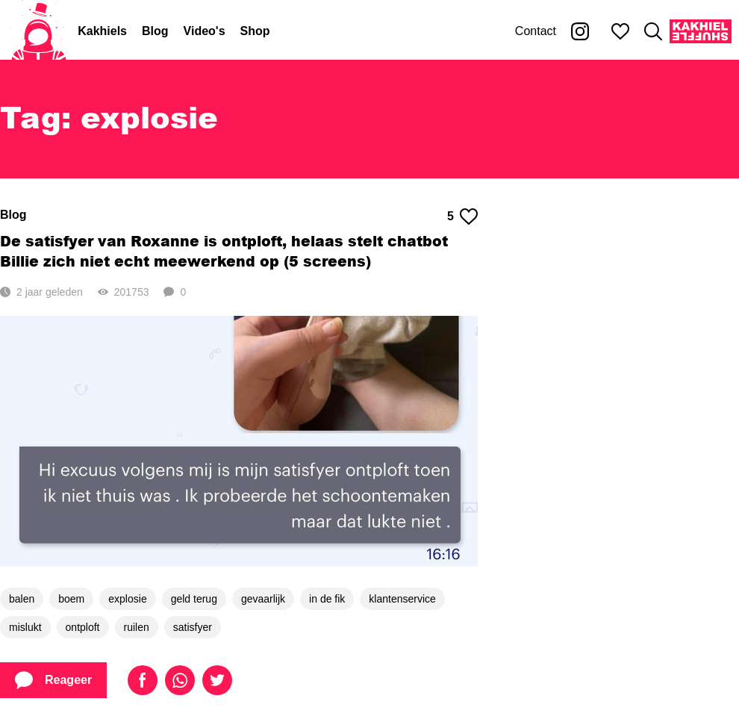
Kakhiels (102, 31)
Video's (204, 31)
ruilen (136, 627)
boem (71, 599)
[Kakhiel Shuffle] (701, 31)
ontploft (83, 627)
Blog (155, 31)
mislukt (25, 627)
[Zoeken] (653, 31)
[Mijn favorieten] (620, 31)
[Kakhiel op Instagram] (580, 31)
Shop (255, 31)
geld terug (194, 599)
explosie (127, 599)
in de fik (327, 599)
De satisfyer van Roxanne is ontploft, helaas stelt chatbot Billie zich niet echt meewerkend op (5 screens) (224, 251)
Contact (535, 31)
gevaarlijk (263, 599)
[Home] (38, 31)
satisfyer (192, 627)
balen (21, 599)
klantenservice (402, 599)
